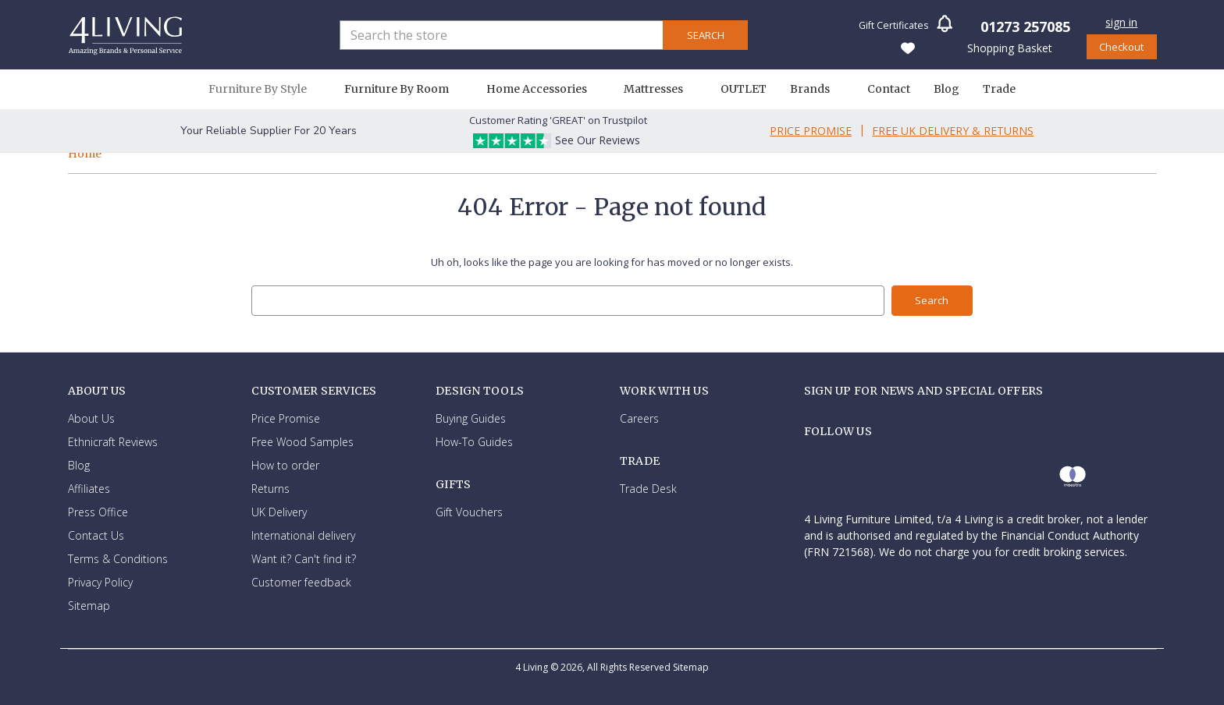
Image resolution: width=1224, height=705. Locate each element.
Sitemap (89, 604)
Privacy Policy (100, 581)
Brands (817, 89)
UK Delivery (279, 511)
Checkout (1121, 47)
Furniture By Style (264, 89)
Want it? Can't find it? (303, 558)
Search (705, 35)
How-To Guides (474, 441)
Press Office (98, 511)
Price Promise (811, 130)
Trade (999, 89)
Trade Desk (648, 488)
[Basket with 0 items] (1008, 47)
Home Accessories (543, 89)
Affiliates (89, 487)
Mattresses (660, 89)
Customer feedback (301, 581)
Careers (639, 417)
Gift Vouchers (469, 512)
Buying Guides (471, 417)
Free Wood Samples (302, 441)
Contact (888, 89)
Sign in (1121, 22)
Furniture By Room (403, 89)
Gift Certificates (893, 25)
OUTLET (744, 89)
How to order (285, 464)
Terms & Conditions (118, 558)
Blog (946, 89)
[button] (944, 28)
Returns (270, 487)
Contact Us (96, 534)
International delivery (303, 534)
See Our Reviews (597, 140)
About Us (91, 417)
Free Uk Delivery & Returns (953, 130)
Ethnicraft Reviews (113, 441)
